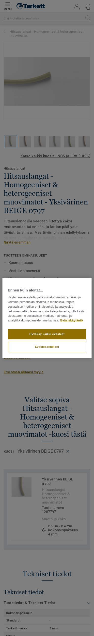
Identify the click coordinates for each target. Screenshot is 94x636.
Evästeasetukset (47, 346)
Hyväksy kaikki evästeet (47, 333)
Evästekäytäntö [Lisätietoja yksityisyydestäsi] (71, 320)
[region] (47, 318)
